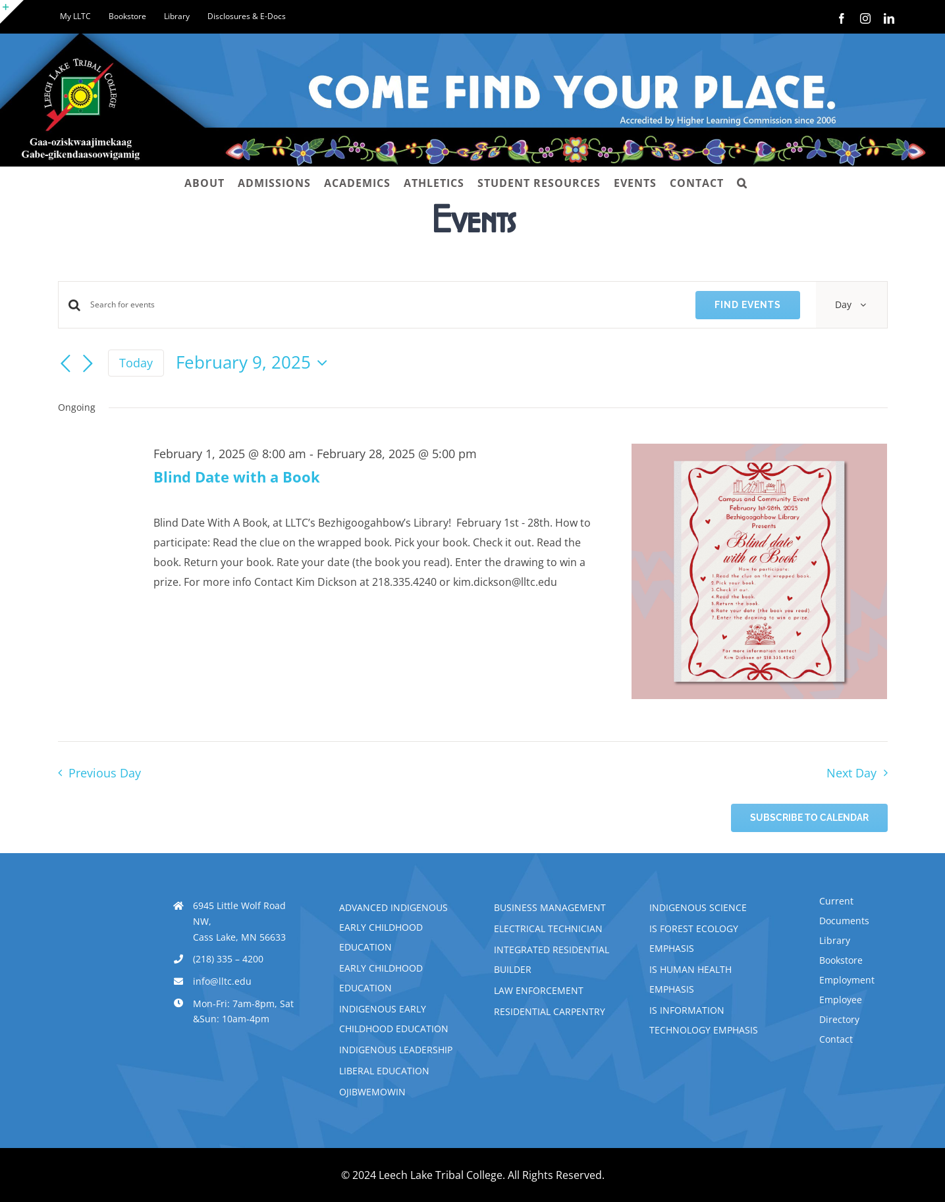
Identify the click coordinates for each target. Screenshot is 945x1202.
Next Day (851, 773)
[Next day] (88, 364)
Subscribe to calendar (809, 817)
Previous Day (104, 773)
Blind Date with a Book (236, 476)
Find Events (748, 305)
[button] (742, 183)
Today (136, 363)
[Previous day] (66, 364)
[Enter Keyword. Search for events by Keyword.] (385, 304)
